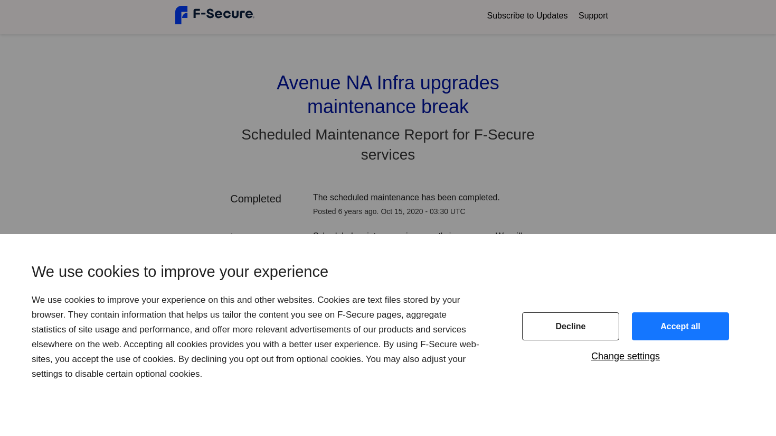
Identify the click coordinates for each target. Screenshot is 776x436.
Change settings (625, 356)
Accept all (680, 326)
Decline (571, 326)
